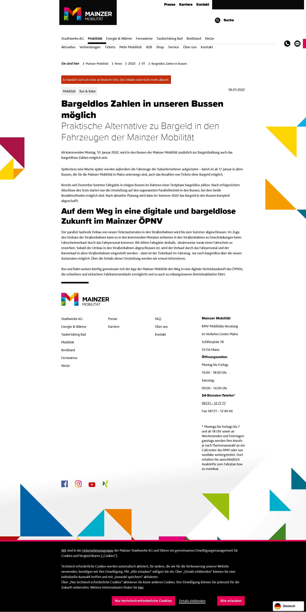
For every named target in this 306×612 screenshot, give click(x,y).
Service (173, 47)
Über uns (190, 47)
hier (140, 587)
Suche (224, 20)
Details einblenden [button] (192, 601)
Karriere (185, 4)
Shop (160, 47)
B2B (149, 47)
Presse (169, 4)
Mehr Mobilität (130, 47)
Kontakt (202, 4)
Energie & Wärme (119, 38)
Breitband (68, 350)
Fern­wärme (144, 38)
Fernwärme (69, 358)
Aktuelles (68, 47)
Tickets (110, 47)
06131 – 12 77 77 (214, 403)
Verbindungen (90, 47)
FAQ (158, 319)
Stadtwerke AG (72, 38)
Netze (209, 38)
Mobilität (95, 38)
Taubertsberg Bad (170, 38)
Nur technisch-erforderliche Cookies (143, 601)
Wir (63, 550)
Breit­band (194, 38)
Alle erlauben (231, 601)
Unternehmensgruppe (97, 550)
